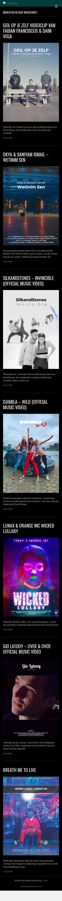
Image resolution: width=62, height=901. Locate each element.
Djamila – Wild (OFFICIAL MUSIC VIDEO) (25, 415)
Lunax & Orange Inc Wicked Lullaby (28, 538)
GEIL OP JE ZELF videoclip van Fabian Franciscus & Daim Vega (29, 41)
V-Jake (44, 891)
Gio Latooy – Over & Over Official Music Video (27, 659)
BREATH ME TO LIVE (19, 780)
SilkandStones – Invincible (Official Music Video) (28, 291)
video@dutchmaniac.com (31, 897)
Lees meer (7, 148)
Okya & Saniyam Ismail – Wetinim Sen (25, 167)
